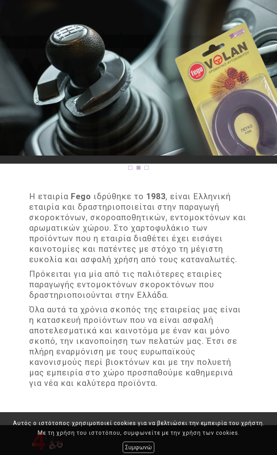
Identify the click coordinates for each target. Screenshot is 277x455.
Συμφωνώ (138, 447)
